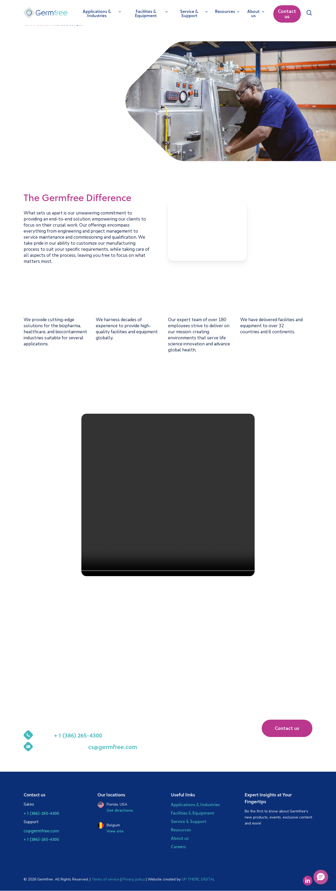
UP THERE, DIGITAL (198, 879)
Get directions (120, 810)
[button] (287, 728)
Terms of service (106, 879)
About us (180, 838)
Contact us (287, 14)
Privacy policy (133, 879)
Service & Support (188, 821)
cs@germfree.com (41, 831)
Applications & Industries (195, 804)
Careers (178, 846)
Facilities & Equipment (192, 813)
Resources (181, 830)
